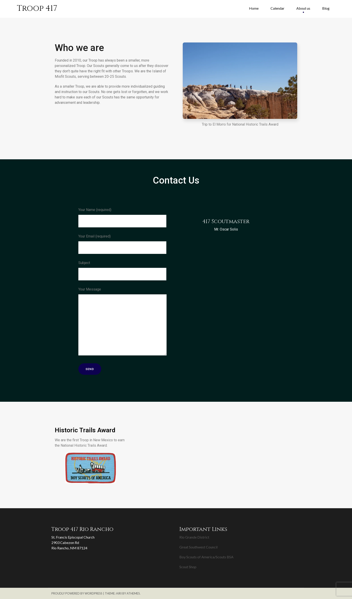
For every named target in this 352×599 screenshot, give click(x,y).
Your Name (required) (122, 217)
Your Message (122, 322)
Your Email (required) (122, 244)
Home (254, 8)
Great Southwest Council (198, 547)
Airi (119, 593)
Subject (122, 270)
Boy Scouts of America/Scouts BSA (206, 557)
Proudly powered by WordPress (76, 593)
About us (303, 8)
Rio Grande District (194, 537)
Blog (326, 8)
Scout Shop (187, 567)
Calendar (277, 8)
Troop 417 (37, 8)
